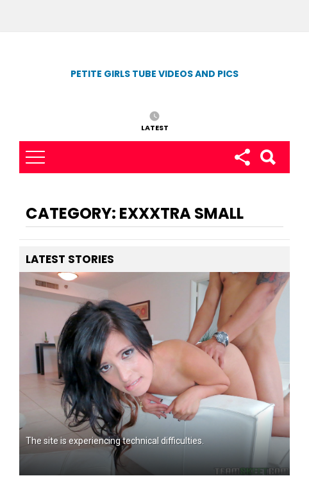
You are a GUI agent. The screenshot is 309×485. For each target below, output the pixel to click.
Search (267, 157)
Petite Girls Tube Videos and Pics (154, 73)
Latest (155, 127)
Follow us (241, 157)
